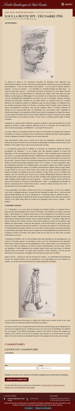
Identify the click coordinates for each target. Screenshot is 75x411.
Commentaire (9, 353)
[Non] (73, 406)
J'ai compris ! (29, 408)
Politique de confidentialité (43, 408)
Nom (6, 365)
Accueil (7, 12)
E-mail (41, 365)
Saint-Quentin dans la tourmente (25, 12)
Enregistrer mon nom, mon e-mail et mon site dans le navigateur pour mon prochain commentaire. (36, 375)
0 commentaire (32, 19)
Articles (12, 12)
